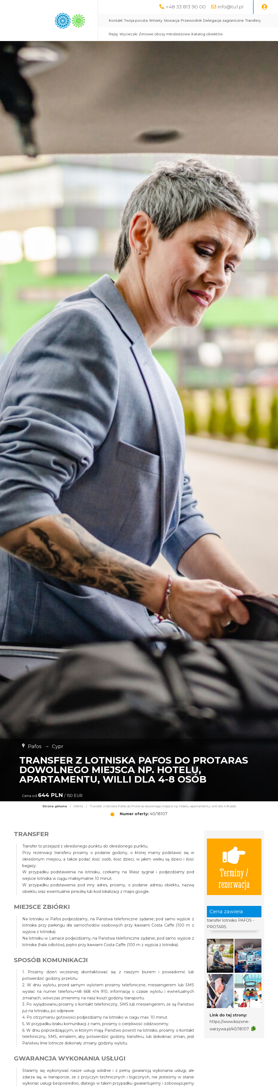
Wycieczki (128, 34)
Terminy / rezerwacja (234, 867)
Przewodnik (191, 20)
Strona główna (54, 806)
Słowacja (171, 20)
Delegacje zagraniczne (223, 20)
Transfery (253, 20)
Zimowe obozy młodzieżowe (164, 34)
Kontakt (116, 20)
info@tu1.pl (230, 7)
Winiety (155, 20)
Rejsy (113, 34)
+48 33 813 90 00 (186, 7)
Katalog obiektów (207, 34)
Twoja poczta (136, 20)
